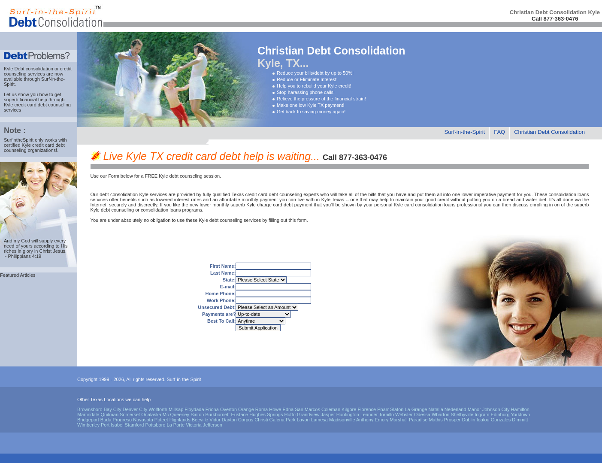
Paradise (418, 419)
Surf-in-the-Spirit (465, 132)
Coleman (330, 409)
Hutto (290, 414)
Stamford (134, 424)
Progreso (122, 419)
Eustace (239, 414)
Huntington (347, 414)
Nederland (455, 409)
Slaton (396, 409)
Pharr (383, 409)
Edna (287, 409)
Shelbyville (462, 414)
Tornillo (386, 414)
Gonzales (501, 419)
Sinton (197, 414)
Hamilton (520, 409)
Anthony (364, 419)
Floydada (194, 409)
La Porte (176, 424)
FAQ (499, 132)
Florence (366, 409)
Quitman (109, 414)
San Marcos (307, 409)
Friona (212, 409)
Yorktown (520, 414)
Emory (381, 419)
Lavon (303, 419)
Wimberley (88, 424)
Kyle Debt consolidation (28, 68)
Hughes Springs (266, 414)
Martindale (88, 414)
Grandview (308, 414)
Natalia (436, 409)
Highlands (180, 419)
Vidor (214, 419)
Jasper (328, 414)
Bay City (112, 409)
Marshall (399, 419)
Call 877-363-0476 (555, 18)
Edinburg (500, 414)
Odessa (422, 414)
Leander (369, 414)
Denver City (135, 409)
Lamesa (319, 419)
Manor (474, 409)
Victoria (193, 424)
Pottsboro (155, 424)
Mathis (435, 419)
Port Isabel (112, 424)
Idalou (483, 419)
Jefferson (212, 424)
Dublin (468, 419)
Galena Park (282, 419)
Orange (246, 409)
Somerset (130, 414)
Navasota (143, 419)
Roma (261, 409)
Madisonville (342, 419)
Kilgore (349, 409)
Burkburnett (217, 414)
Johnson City (496, 409)
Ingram (482, 414)
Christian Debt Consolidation (549, 132)
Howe (275, 409)
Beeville (200, 419)
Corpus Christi (253, 419)
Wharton (441, 414)
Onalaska (151, 414)
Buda (106, 419)
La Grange (416, 409)
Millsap (176, 409)
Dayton (229, 419)
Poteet (161, 419)
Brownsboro (90, 409)
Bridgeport (88, 419)
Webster (404, 414)
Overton (228, 409)
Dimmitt (520, 419)
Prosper (452, 419)
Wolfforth (157, 409)
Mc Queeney (176, 414)
